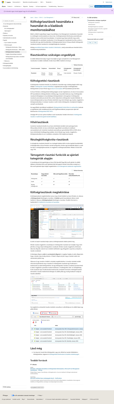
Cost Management (48, 17)
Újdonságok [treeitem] (7, 31)
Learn (31, 17)
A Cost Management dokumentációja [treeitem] (12, 24)
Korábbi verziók (16, 399)
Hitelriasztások (91, 24)
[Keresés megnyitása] (103, 2)
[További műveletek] (82, 17)
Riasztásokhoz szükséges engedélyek (97, 20)
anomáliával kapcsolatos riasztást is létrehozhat (48, 47)
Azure (36, 17)
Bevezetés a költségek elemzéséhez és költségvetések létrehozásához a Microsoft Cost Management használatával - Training (54, 369)
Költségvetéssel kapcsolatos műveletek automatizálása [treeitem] (15, 57)
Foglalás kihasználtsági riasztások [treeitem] (14, 54)
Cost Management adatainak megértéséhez (69, 166)
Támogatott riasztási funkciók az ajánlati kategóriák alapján (97, 29)
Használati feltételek (75, 399)
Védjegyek (84, 399)
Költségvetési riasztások (94, 22)
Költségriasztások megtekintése (95, 32)
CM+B (40, 17)
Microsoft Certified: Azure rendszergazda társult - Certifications (46, 378)
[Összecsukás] (25, 17)
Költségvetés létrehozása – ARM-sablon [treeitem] (15, 49)
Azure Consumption (57, 88)
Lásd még (90, 34)
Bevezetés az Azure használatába (103, 6)
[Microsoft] (3, 2)
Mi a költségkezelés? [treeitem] (9, 28)
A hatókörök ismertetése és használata (48, 202)
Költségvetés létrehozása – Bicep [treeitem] (13, 47)
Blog (23, 399)
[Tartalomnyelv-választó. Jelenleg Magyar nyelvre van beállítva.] (5, 395)
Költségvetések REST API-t (45, 111)
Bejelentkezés (109, 2)
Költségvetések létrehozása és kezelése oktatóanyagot (64, 354)
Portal (91, 6)
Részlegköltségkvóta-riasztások (95, 26)
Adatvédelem (39, 399)
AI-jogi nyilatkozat (6, 399)
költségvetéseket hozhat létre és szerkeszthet (65, 107)
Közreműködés (30, 399)
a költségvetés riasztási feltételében (44, 86)
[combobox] (14, 21)
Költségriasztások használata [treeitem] (13, 52)
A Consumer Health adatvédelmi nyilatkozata (56, 399)
